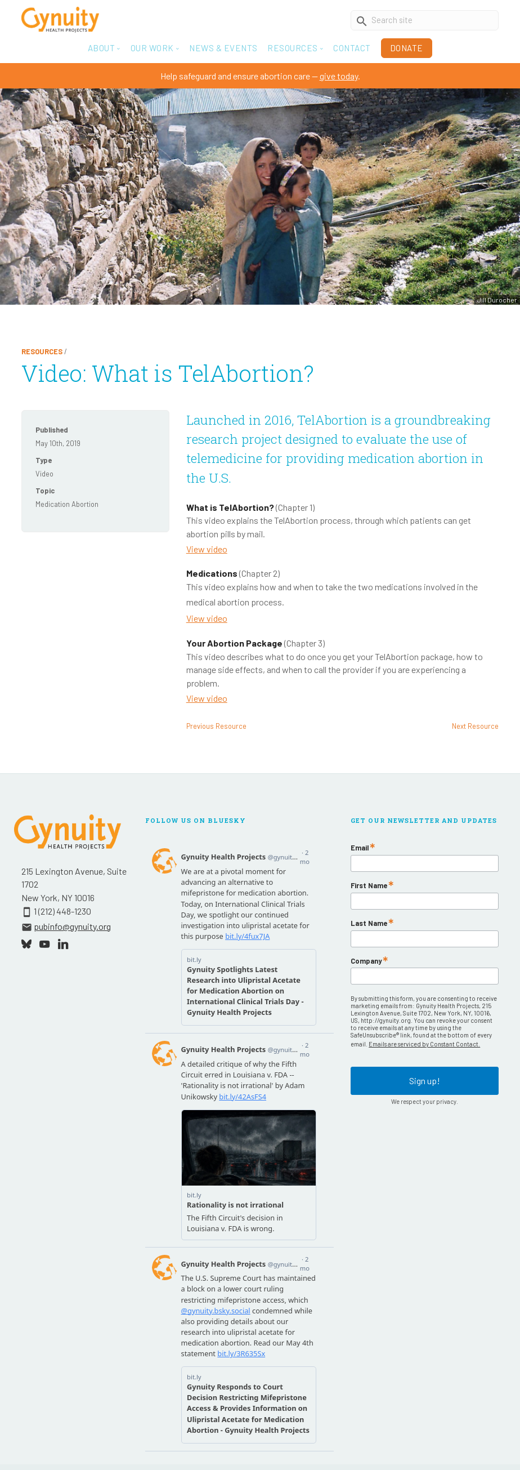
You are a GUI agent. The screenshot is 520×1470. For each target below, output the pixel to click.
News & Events (223, 48)
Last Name (369, 923)
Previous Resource (216, 725)
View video (206, 549)
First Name (369, 885)
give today (339, 75)
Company (366, 961)
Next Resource (475, 725)
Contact (352, 48)
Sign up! (424, 1080)
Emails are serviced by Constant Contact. (424, 1044)
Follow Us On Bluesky (195, 821)
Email (360, 848)
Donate (406, 48)
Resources (41, 351)
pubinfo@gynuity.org (72, 926)
